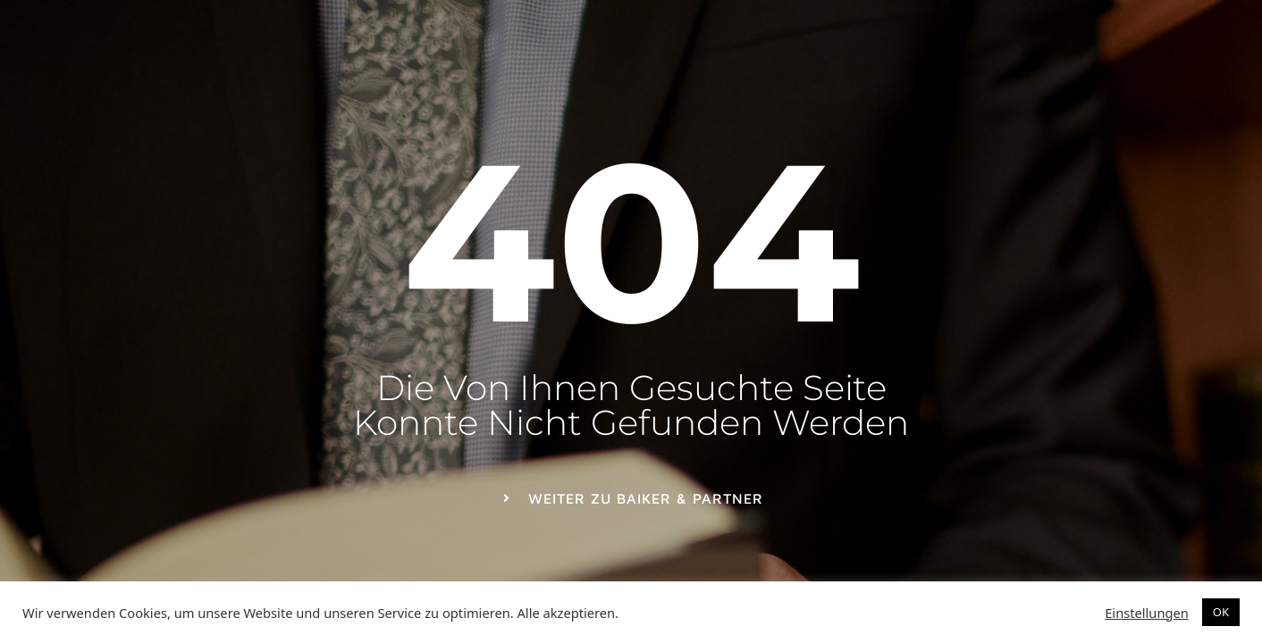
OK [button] (1221, 612)
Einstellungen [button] (1147, 613)
